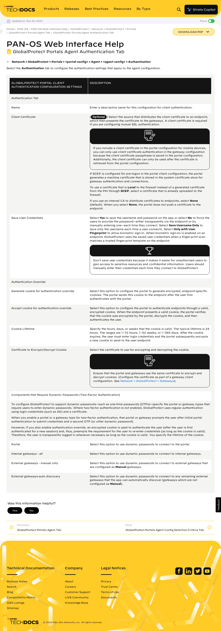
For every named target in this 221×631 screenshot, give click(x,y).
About (69, 581)
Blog (10, 591)
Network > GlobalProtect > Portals (114, 29)
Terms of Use (110, 591)
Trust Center (109, 586)
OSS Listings (15, 602)
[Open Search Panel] (180, 10)
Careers (70, 586)
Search (11, 586)
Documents (109, 597)
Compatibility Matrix (21, 597)
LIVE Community (77, 597)
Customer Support (77, 591)
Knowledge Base (76, 602)
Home (10, 29)
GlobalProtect (80, 29)
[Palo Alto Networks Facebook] (179, 573)
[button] (218, 504)
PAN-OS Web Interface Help (49, 29)
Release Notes (17, 581)
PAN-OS (22, 29)
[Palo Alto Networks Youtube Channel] (207, 573)
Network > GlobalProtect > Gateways (147, 381)
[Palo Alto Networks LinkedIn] (189, 573)
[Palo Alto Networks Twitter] (198, 573)
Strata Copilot (201, 9)
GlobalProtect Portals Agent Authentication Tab (83, 32)
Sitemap (13, 607)
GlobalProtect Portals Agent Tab (29, 32)
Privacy (106, 581)
